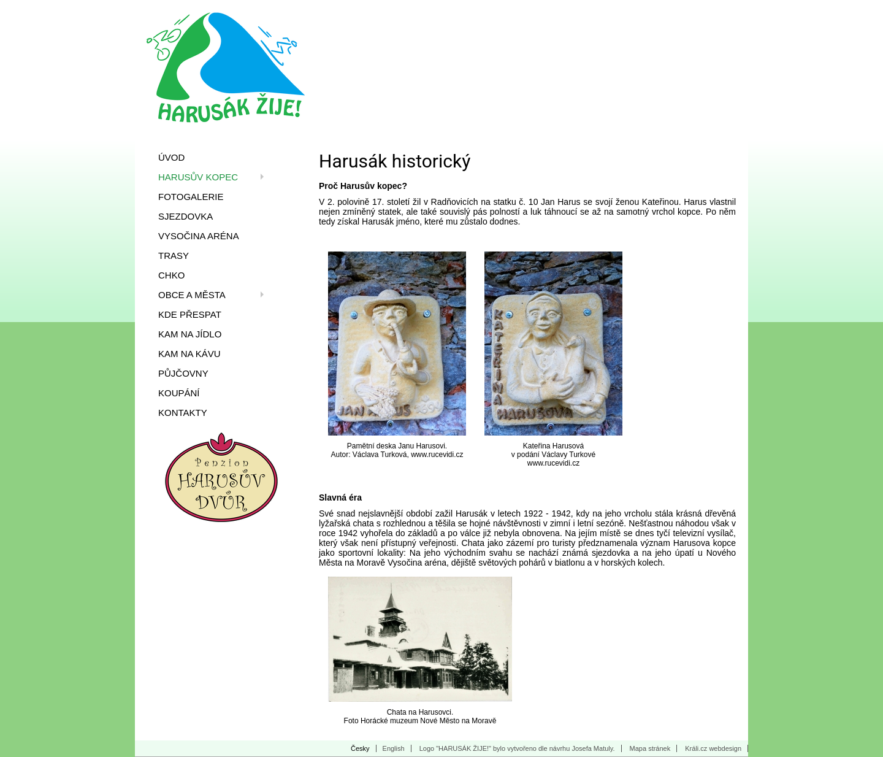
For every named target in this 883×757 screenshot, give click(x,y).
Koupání (179, 393)
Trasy (173, 255)
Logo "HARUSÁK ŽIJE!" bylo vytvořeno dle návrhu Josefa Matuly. (517, 748)
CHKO (171, 275)
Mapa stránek (650, 748)
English (394, 748)
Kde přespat (189, 314)
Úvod (171, 157)
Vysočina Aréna (198, 236)
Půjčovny (183, 373)
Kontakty (182, 412)
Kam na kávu (189, 353)
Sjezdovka (185, 216)
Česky (360, 748)
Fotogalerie (190, 196)
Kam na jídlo (189, 334)
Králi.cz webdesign (713, 748)
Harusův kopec (198, 177)
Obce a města (192, 295)
